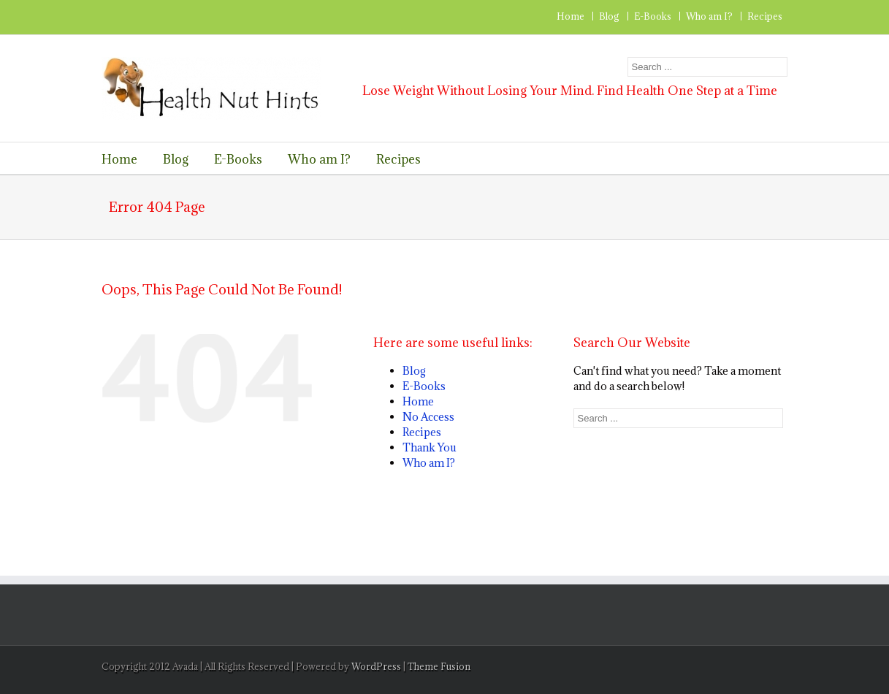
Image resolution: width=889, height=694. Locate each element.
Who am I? (709, 16)
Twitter (129, 17)
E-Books (652, 16)
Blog (609, 16)
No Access (428, 417)
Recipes (764, 16)
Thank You (429, 447)
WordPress (376, 666)
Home (570, 16)
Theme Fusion (439, 666)
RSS (154, 15)
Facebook (105, 17)
